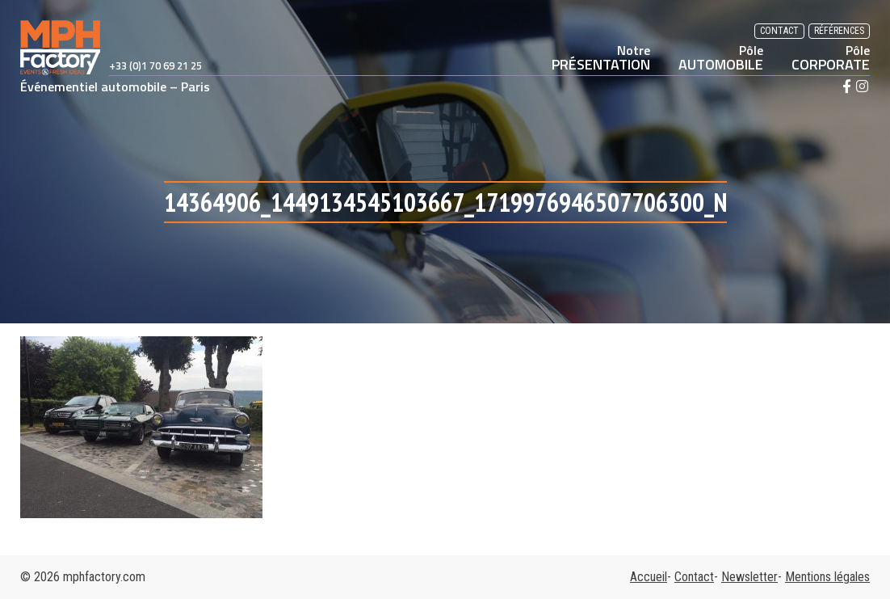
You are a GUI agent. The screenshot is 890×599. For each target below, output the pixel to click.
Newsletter (749, 576)
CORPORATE (830, 57)
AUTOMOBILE (720, 57)
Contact (779, 30)
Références (839, 30)
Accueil (648, 576)
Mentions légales (827, 576)
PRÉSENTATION (601, 57)
